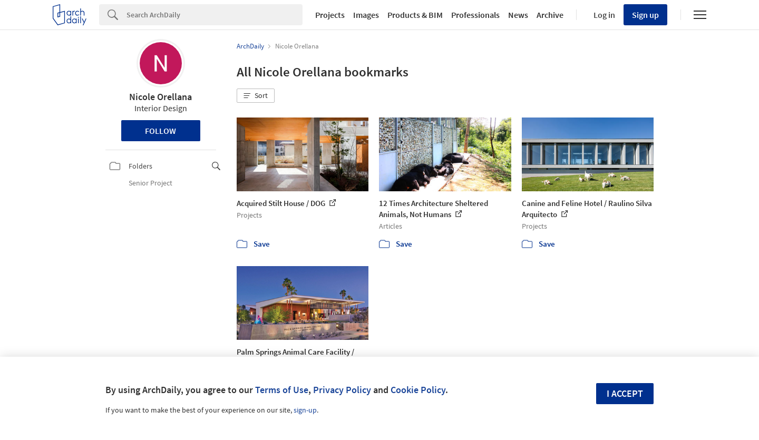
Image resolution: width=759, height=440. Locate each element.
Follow (160, 130)
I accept (625, 393)
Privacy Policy (342, 390)
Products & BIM (415, 15)
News (518, 15)
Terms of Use (281, 390)
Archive (550, 15)
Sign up (645, 14)
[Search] (214, 14)
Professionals (475, 15)
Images (366, 15)
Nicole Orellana (160, 97)
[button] (256, 96)
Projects (330, 15)
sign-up (305, 410)
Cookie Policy (418, 390)
